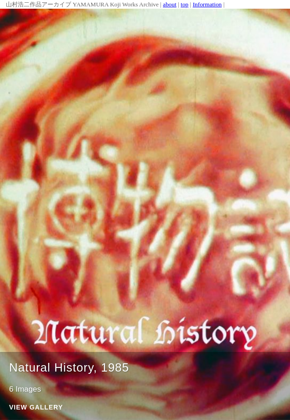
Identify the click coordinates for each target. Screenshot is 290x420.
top (184, 4)
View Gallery (36, 407)
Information (207, 4)
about (169, 4)
